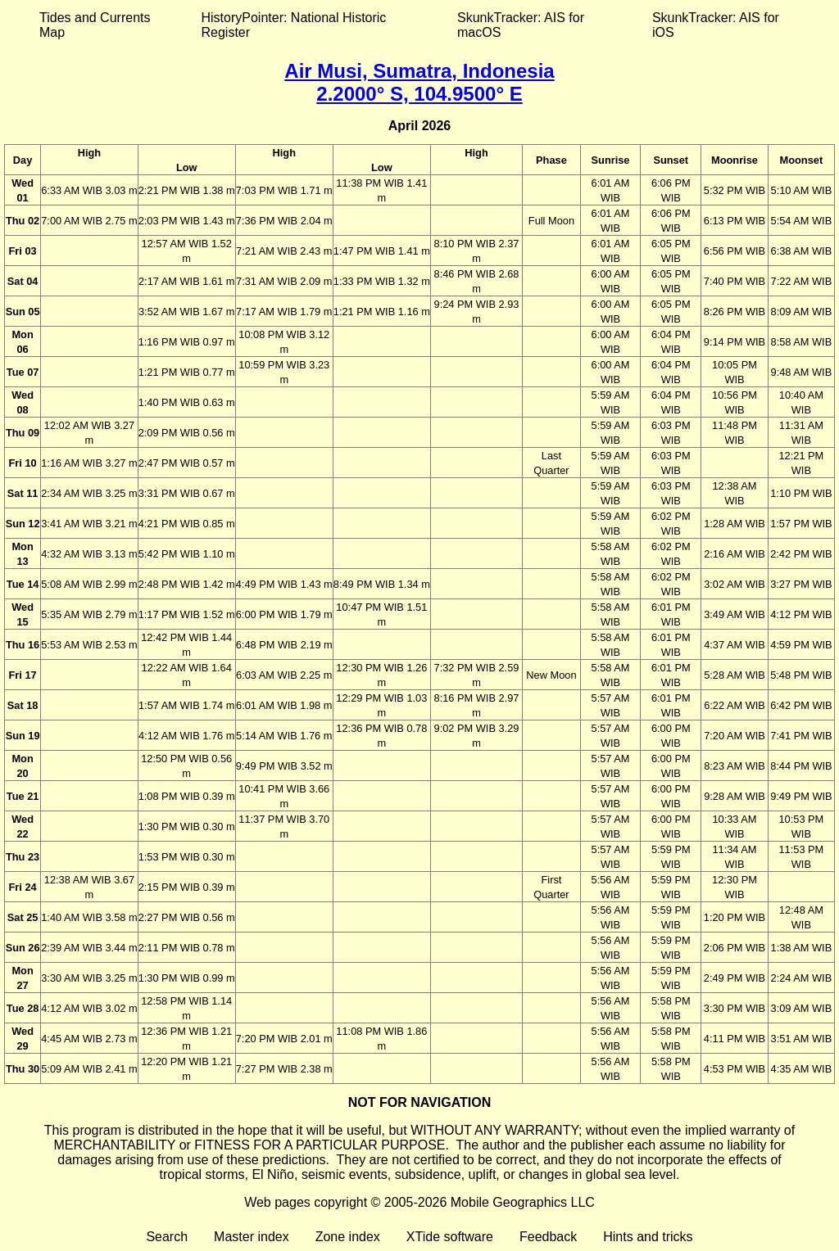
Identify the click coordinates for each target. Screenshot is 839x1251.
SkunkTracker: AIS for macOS (520, 25)
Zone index (347, 1237)
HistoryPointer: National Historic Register (294, 25)
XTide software (449, 1237)
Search (167, 1237)
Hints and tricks (647, 1237)
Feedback (548, 1237)
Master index (251, 1237)
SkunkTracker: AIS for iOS (715, 25)
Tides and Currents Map (94, 25)
